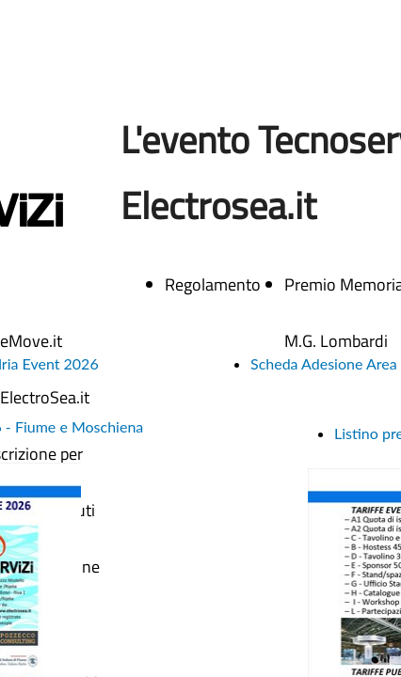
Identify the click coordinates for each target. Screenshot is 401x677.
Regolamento (213, 284)
